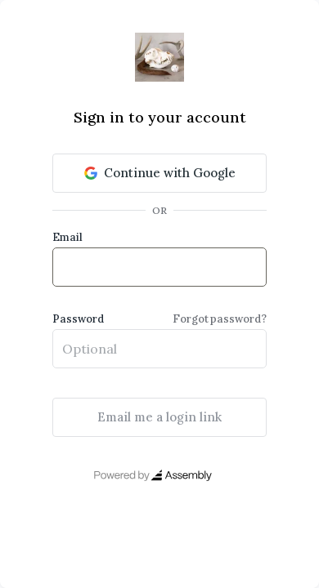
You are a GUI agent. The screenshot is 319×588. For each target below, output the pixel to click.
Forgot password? (220, 319)
